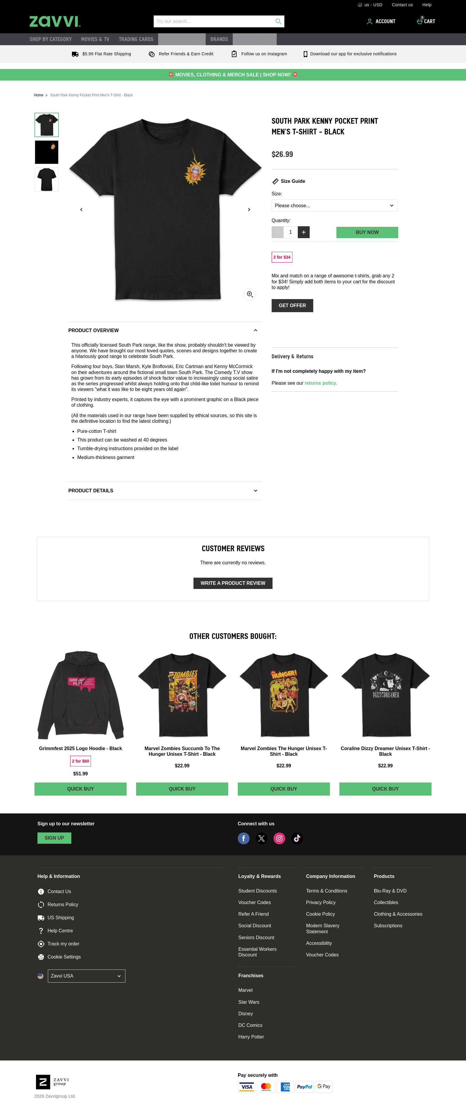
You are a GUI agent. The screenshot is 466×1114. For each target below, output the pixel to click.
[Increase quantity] (304, 232)
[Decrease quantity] (278, 232)
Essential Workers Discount (257, 952)
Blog (266, 39)
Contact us (402, 4)
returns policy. (321, 383)
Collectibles (386, 902)
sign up (54, 837)
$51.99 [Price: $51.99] (80, 773)
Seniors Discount (256, 937)
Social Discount (254, 925)
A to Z (244, 39)
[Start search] (278, 21)
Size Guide (288, 181)
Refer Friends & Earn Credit (179, 53)
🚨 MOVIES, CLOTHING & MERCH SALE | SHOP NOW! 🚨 (233, 74)
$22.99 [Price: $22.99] (182, 765)
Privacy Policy (321, 902)
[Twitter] (261, 842)
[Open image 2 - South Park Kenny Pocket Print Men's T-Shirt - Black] (46, 152)
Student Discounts (257, 890)
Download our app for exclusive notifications (349, 53)
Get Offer (292, 305)
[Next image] (249, 209)
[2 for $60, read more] (80, 761)
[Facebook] (244, 842)
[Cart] (427, 21)
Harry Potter (251, 1036)
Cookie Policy (320, 914)
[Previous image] (81, 209)
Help (427, 4)
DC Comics (250, 1025)
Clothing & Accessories (398, 914)
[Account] (382, 21)
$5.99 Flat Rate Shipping (100, 53)
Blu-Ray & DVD (390, 890)
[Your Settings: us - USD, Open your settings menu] (370, 5)
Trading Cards (136, 39)
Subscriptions (388, 925)
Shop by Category (51, 39)
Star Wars (248, 1002)
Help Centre (55, 930)
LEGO (195, 39)
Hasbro (171, 39)
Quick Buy (94, 790)
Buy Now (367, 232)
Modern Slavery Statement (322, 928)
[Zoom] (250, 294)
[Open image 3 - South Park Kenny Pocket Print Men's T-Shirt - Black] (46, 179)
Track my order (58, 944)
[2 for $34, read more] (282, 257)
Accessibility (319, 943)
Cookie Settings (59, 957)
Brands (219, 39)
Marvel (245, 990)
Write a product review (233, 583)
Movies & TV (95, 39)
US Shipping (55, 917)
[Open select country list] (86, 976)
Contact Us (54, 891)
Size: (277, 193)
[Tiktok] (297, 842)
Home (38, 95)
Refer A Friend (253, 914)
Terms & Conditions (326, 890)
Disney (245, 1013)
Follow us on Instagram (257, 53)
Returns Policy (57, 904)
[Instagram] (279, 842)
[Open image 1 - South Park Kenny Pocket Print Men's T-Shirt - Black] (46, 125)
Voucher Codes (254, 902)
